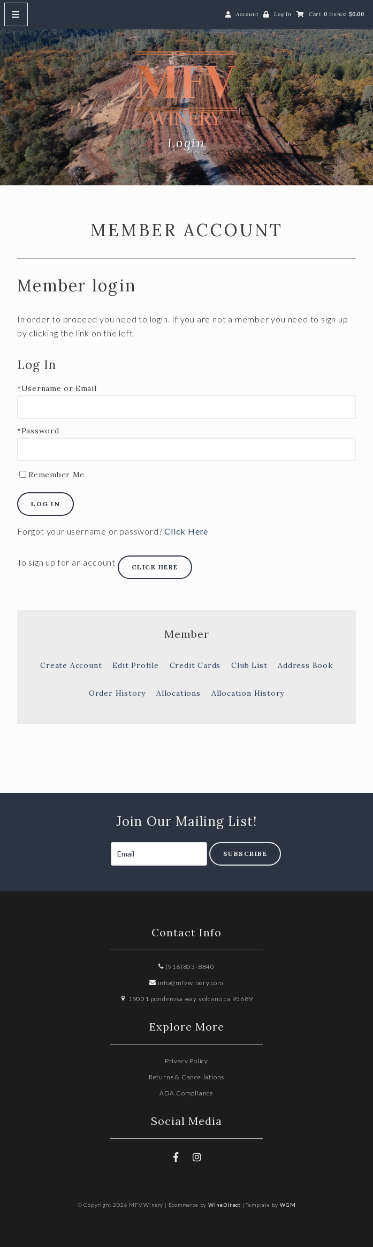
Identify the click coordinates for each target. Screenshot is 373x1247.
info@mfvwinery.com (186, 983)
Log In (283, 14)
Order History (117, 693)
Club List (249, 665)
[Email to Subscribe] (159, 854)
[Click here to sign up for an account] (155, 567)
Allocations (178, 693)
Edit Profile (135, 665)
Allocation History (247, 693)
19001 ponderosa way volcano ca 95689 (186, 999)
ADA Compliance (186, 1093)
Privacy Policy (186, 1061)
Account (247, 14)
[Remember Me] (22, 474)
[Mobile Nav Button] (16, 14)
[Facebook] (176, 1157)
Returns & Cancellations (186, 1077)
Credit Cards (195, 665)
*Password (38, 430)
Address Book (305, 665)
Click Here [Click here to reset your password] (186, 531)
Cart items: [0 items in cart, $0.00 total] (336, 14)
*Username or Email (57, 388)
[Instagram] (197, 1157)
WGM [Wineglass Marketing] (287, 1204)
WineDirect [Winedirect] (224, 1204)
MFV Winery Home (186, 91)
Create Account (71, 665)
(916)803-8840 (186, 967)
